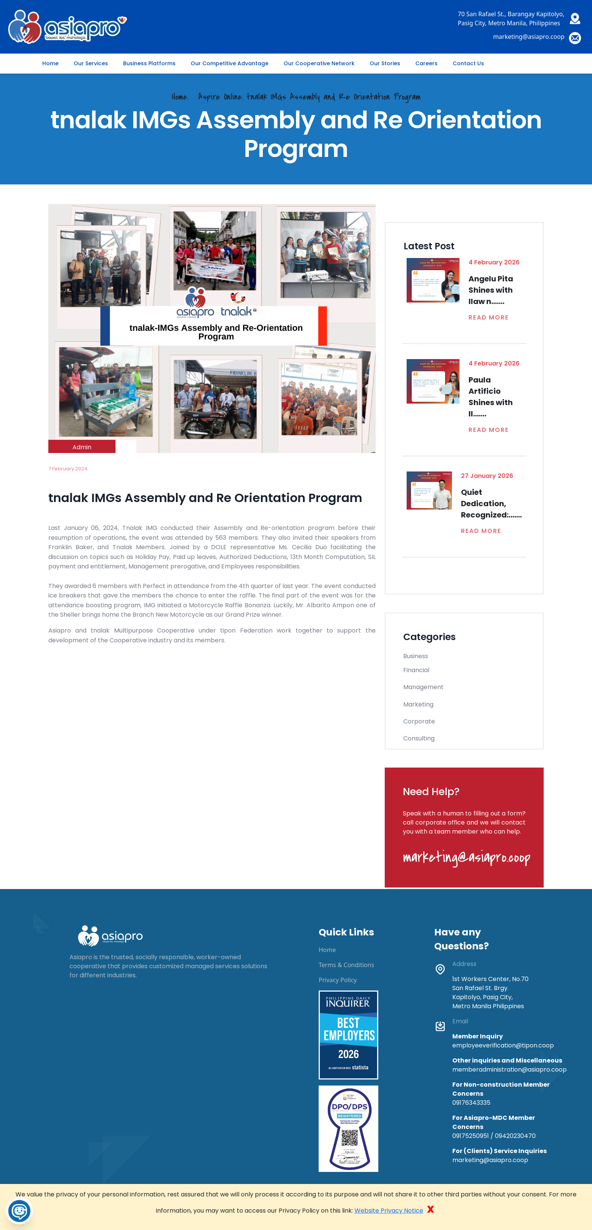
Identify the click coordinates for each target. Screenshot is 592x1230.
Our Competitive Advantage (229, 63)
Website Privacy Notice (389, 1210)
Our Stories (385, 63)
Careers (426, 63)
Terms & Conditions (346, 965)
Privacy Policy (338, 980)
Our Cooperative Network (319, 63)
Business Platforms (149, 63)
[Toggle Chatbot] (19, 1210)
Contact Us (468, 63)
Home (50, 63)
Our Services (91, 63)
